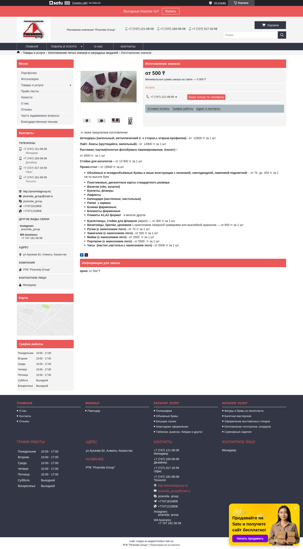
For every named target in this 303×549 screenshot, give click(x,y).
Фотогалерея (30, 79)
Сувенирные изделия (238, 431)
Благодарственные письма (39, 121)
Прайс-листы (30, 91)
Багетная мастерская (238, 416)
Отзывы (26, 109)
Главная (31, 46)
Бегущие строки (166, 421)
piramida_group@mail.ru (38, 196)
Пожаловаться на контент (165, 545)
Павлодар (94, 410)
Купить (170, 11)
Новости (26, 97)
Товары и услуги (64, 46)
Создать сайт (80, 2)
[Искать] (282, 35)
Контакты (128, 46)
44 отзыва (220, 2)
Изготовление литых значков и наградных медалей (83, 52)
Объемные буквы (167, 416)
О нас (98, 46)
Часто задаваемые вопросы (40, 115)
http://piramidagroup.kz (37, 191)
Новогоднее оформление (172, 426)
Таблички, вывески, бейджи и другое (179, 431)
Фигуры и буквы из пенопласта (244, 410)
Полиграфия (164, 410)
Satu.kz (169, 541)
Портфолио (29, 73)
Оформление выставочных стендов (247, 421)
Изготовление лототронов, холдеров (248, 426)
